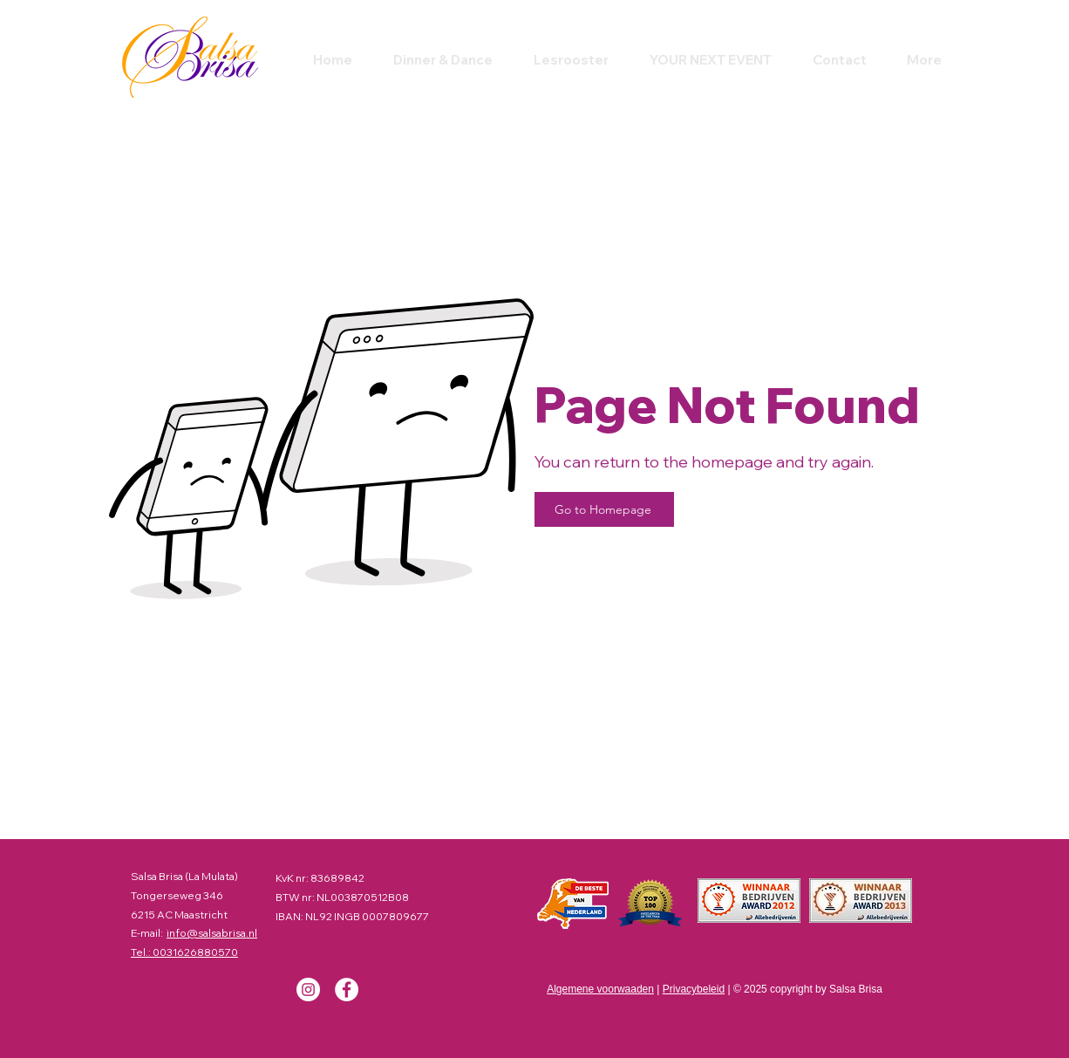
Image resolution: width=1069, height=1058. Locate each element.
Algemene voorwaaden (600, 989)
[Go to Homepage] (604, 509)
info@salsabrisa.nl (212, 932)
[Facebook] (346, 989)
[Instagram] (308, 989)
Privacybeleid (694, 989)
